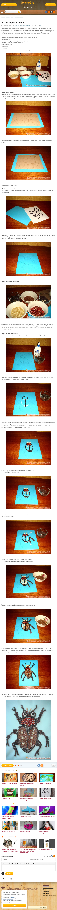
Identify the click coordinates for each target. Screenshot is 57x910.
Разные (15, 25)
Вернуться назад (7, 765)
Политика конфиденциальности (49, 895)
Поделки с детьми (26, 25)
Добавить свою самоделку (48, 888)
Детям (19, 25)
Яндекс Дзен (46, 886)
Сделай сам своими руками (28, 2)
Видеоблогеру (46, 891)
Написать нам (46, 893)
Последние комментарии (48, 889)
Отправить (9, 873)
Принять (14, 905)
